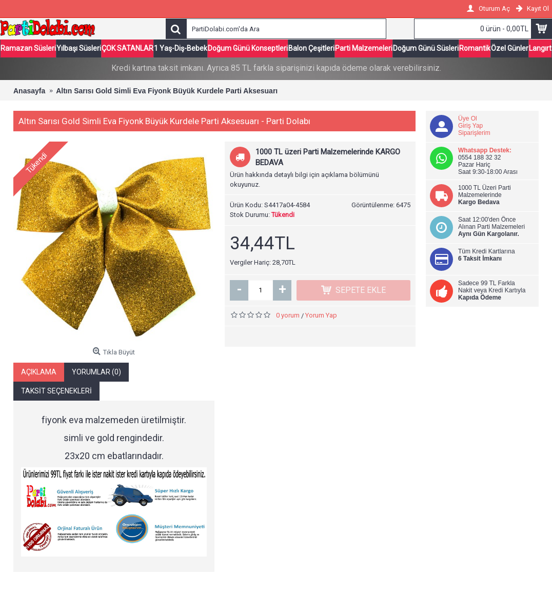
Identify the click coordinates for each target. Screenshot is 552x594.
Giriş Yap (470, 125)
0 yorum (288, 315)
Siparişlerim (474, 132)
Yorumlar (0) (96, 371)
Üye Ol (467, 118)
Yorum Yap (321, 315)
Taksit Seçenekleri (56, 390)
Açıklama (38, 371)
